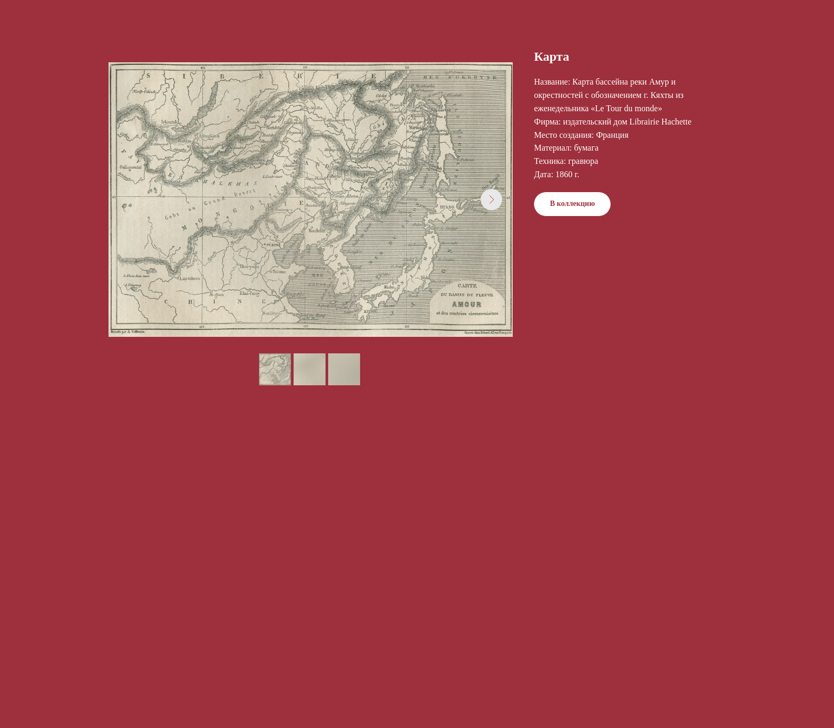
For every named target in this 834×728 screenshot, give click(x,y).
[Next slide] (491, 199)
